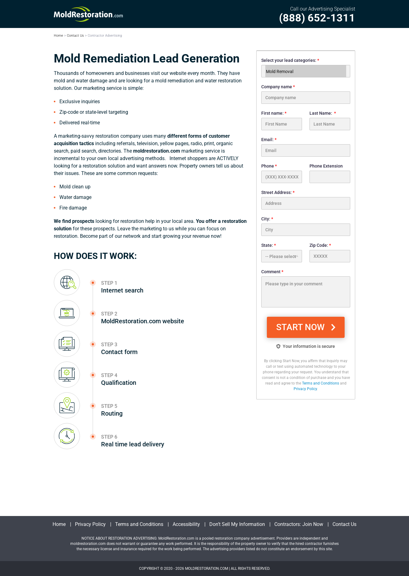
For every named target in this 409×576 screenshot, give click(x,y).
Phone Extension (329, 173)
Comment (305, 288)
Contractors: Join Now (298, 524)
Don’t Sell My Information (237, 524)
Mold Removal (305, 71)
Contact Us (75, 36)
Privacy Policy (305, 389)
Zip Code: (329, 252)
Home (58, 36)
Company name (305, 94)
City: (305, 226)
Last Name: (329, 120)
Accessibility (186, 524)
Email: (305, 147)
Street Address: (305, 200)
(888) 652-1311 (317, 17)
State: (281, 252)
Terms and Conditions (320, 383)
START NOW (301, 327)
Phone (281, 173)
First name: (281, 120)
